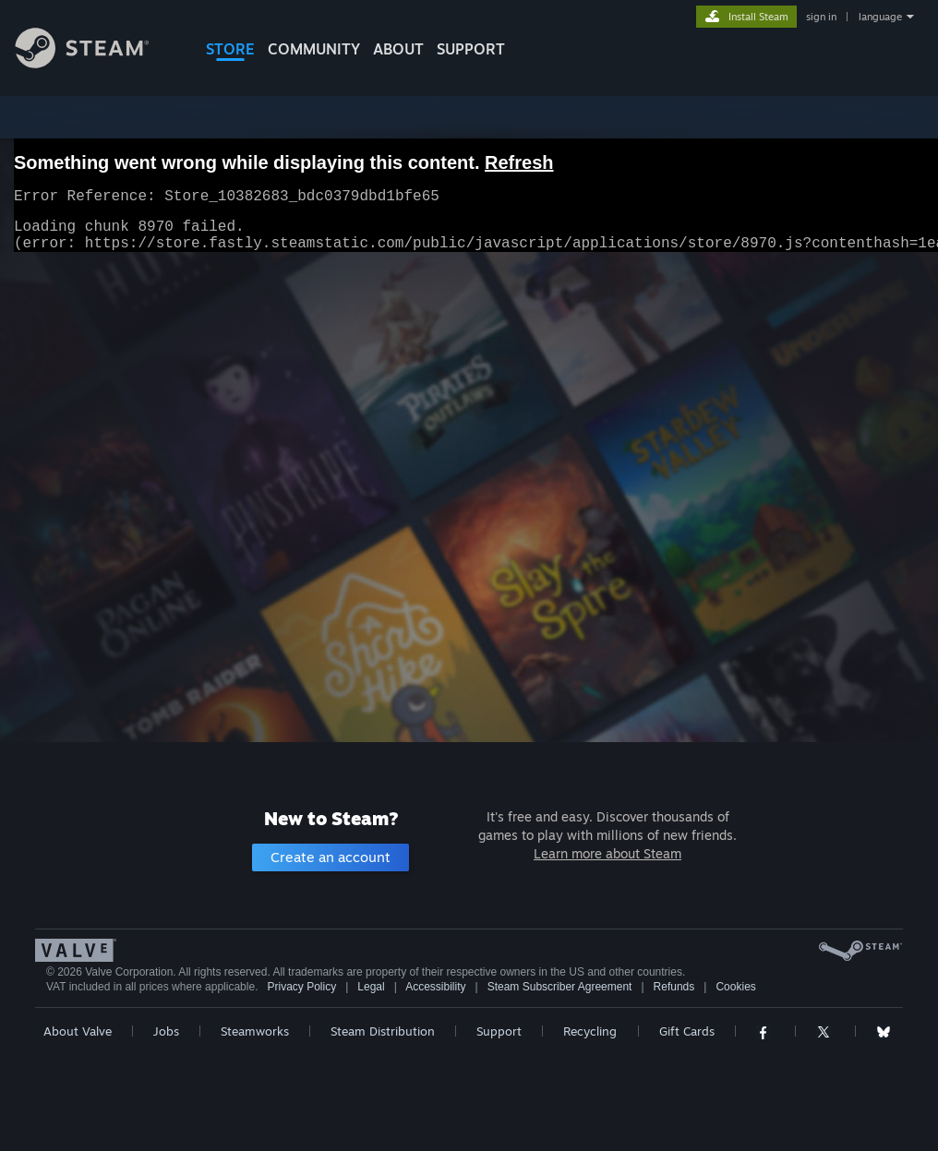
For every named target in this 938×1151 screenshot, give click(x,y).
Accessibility (435, 986)
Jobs (166, 1031)
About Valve (77, 1031)
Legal (370, 986)
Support (499, 1031)
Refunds (674, 986)
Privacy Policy (301, 986)
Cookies (735, 986)
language (880, 16)
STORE (230, 49)
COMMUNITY (314, 49)
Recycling (590, 1031)
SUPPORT (471, 49)
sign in (821, 16)
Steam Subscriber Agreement (559, 986)
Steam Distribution (383, 1031)
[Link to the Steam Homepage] (96, 63)
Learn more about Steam (607, 853)
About (398, 49)
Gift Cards (687, 1031)
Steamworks (255, 1031)
